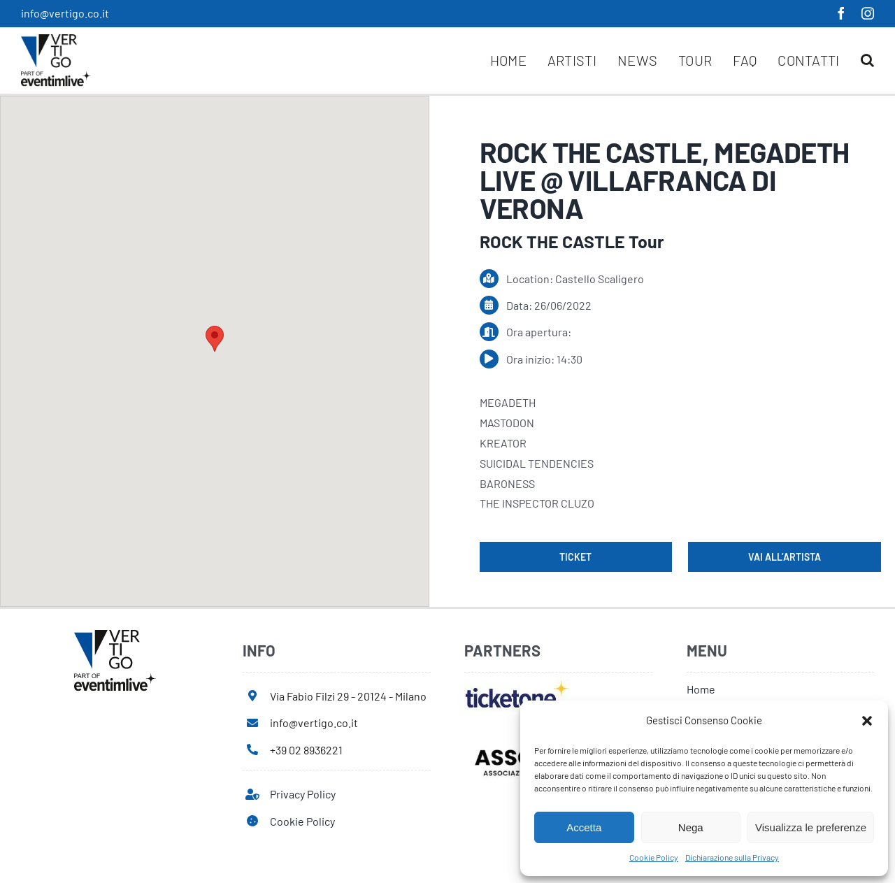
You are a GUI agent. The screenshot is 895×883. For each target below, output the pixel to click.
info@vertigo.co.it (65, 13)
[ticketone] (517, 684)
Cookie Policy (653, 857)
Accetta (583, 827)
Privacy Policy (303, 794)
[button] (867, 721)
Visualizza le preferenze (810, 827)
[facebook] (841, 13)
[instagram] (867, 13)
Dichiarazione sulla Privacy (732, 857)
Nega (690, 827)
